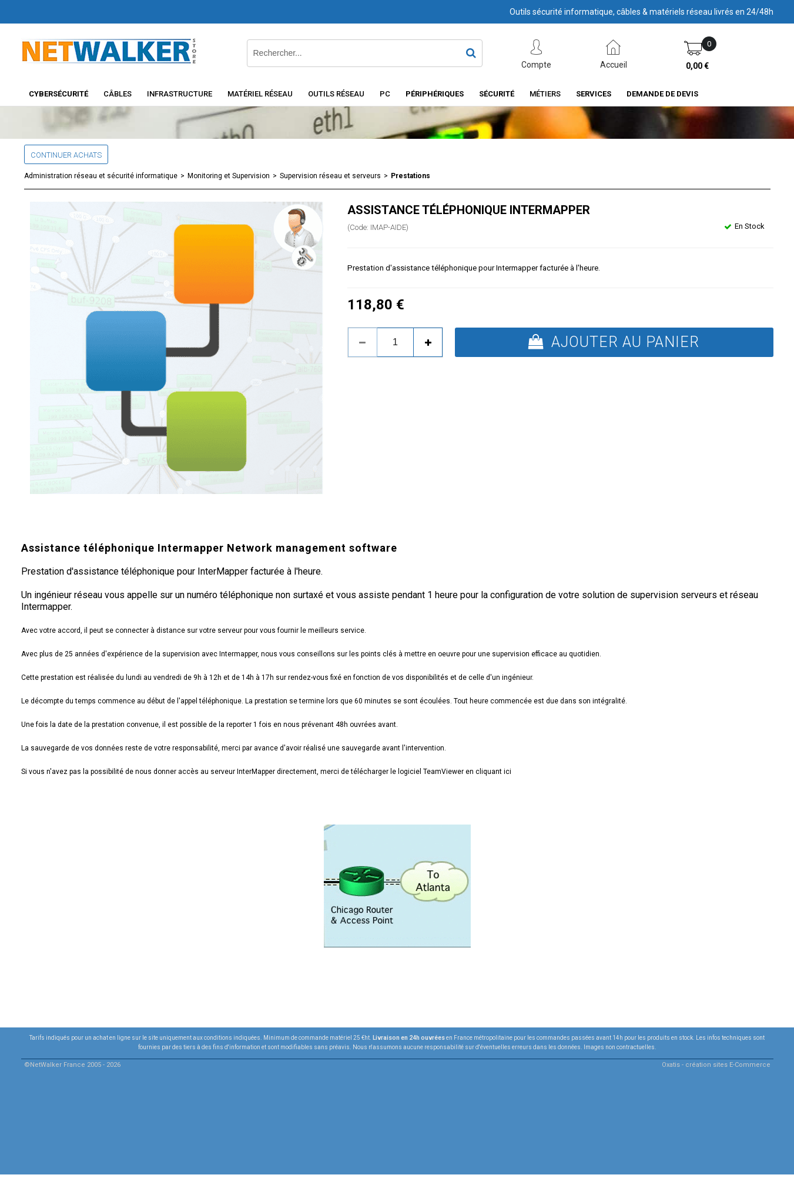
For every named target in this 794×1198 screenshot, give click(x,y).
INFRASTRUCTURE (179, 93)
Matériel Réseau (260, 93)
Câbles (117, 93)
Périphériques (435, 93)
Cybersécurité (58, 93)
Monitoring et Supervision (228, 176)
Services (593, 93)
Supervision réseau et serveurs (330, 176)
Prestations (410, 176)
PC (385, 93)
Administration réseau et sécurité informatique (100, 176)
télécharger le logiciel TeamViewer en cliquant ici (431, 771)
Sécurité (496, 93)
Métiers (545, 93)
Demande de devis (662, 93)
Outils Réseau (336, 93)
